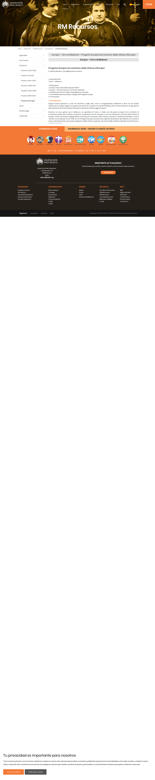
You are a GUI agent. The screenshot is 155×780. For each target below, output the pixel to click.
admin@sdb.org (46, 741)
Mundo (99, 4)
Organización (88, 4)
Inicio (65, 4)
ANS (49, 714)
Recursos (109, 4)
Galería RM (23, 116)
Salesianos (75, 4)
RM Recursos (38, 49)
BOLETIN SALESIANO (66, 714)
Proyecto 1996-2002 (28, 96)
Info (118, 4)
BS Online (79, 714)
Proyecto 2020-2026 (28, 70)
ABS (92, 714)
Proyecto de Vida (27, 75)
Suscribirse (108, 735)
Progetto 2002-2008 (28, 91)
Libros (21, 106)
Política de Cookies (36, 772)
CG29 (148, 4)
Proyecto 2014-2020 (28, 81)
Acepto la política (13, 772)
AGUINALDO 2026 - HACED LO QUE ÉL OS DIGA (91, 692)
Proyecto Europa (61, 49)
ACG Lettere (23, 60)
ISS (87, 714)
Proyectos (49, 49)
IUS (98, 714)
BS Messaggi (24, 111)
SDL (55, 714)
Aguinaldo (23, 55)
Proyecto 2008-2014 (28, 86)
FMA (103, 714)
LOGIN (138, 4)
